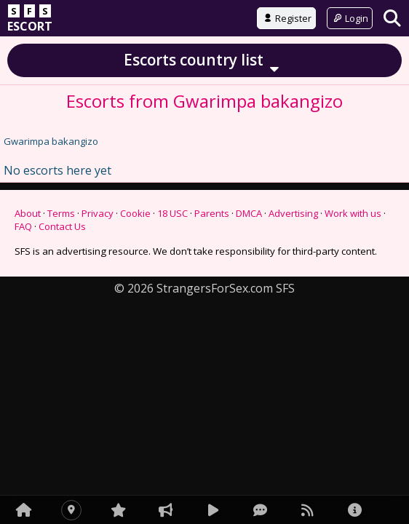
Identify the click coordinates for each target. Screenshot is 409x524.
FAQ (23, 226)
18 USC (172, 213)
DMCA (249, 213)
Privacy (98, 213)
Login (349, 18)
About (28, 213)
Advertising (293, 213)
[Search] (392, 18)
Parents (211, 213)
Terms (61, 213)
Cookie (135, 213)
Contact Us (62, 226)
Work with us (353, 213)
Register (286, 18)
